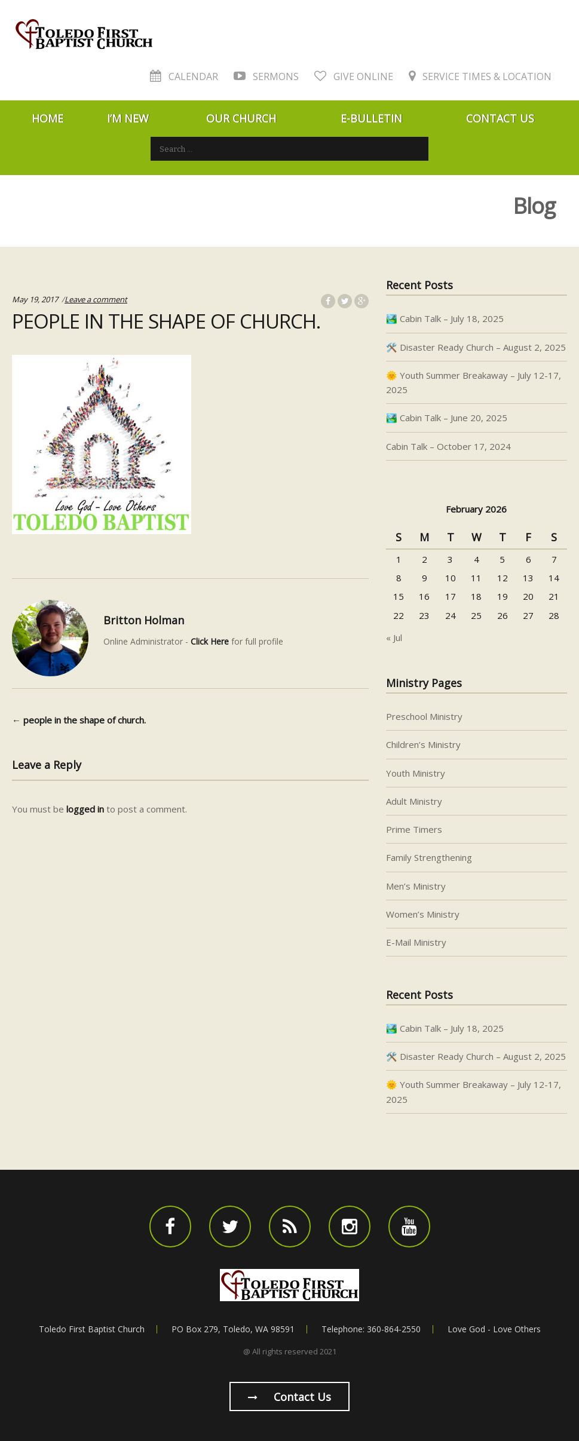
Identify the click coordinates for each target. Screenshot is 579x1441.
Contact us (289, 1397)
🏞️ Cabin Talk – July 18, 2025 (445, 318)
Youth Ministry (415, 773)
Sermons (266, 76)
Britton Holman (143, 620)
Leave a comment (96, 299)
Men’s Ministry (416, 886)
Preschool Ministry (424, 716)
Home (47, 118)
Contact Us (500, 118)
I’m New (128, 118)
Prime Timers (414, 829)
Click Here (210, 641)
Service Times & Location (480, 76)
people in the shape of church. (79, 720)
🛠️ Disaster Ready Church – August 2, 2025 (476, 347)
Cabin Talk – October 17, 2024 (448, 446)
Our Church (241, 118)
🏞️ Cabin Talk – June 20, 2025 (446, 418)
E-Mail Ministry (416, 942)
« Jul (394, 637)
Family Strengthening (429, 857)
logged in (85, 809)
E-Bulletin (371, 118)
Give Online (353, 76)
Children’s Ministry (423, 744)
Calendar (184, 76)
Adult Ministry (414, 801)
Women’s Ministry (422, 914)
